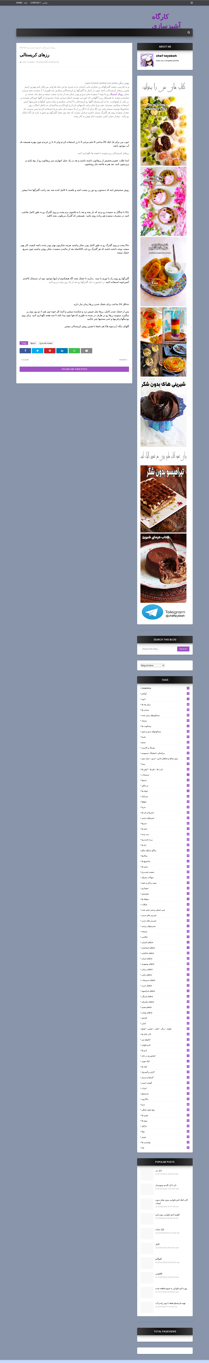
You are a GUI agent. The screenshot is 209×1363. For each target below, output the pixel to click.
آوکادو (165, 693)
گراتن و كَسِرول (165, 1072)
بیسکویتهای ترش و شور (165, 731)
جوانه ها (165, 791)
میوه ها (165, 1120)
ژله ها (165, 845)
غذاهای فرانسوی (165, 991)
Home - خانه (21, 2)
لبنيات (165, 1088)
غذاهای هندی (165, 1007)
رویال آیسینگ (116, 94)
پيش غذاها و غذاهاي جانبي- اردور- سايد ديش (165, 758)
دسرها (165, 823)
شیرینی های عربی (165, 920)
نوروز (165, 1136)
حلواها (165, 801)
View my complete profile (167, 60)
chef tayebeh (28, 62)
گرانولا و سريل (165, 1077)
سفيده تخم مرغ (33, 47)
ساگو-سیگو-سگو (165, 850)
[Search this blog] (158, 649)
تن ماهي (165, 785)
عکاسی (165, 936)
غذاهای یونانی (165, 1012)
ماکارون (165, 1099)
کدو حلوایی (165, 1045)
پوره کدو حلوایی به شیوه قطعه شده (171, 1288)
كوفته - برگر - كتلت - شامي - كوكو (165, 1028)
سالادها (165, 855)
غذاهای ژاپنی (165, 974)
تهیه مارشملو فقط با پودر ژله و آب (170, 1303)
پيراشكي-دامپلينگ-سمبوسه (165, 753)
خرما (165, 807)
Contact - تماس (39, 2)
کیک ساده (159, 1229)
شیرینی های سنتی (165, 915)
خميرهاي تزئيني (165, 818)
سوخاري (165, 888)
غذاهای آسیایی (165, 942)
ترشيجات (165, 774)
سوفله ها (165, 899)
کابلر (157, 1244)
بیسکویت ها (165, 726)
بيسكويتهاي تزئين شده (165, 715)
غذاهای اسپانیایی (165, 947)
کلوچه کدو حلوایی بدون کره (167, 1214)
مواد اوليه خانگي (165, 1109)
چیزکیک (165, 796)
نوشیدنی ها (165, 1142)
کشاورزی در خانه (165, 1055)
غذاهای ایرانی (165, 958)
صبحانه (165, 931)
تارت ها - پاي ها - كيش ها (165, 769)
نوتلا (165, 1131)
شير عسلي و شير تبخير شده (165, 909)
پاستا (165, 736)
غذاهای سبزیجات (165, 980)
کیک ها (165, 1066)
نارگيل (165, 1126)
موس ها (165, 1115)
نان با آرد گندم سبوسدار (166, 1185)
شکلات (165, 904)
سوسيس (165, 893)
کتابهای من (165, 1039)
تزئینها (33, 343)
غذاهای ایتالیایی (165, 953)
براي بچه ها (165, 704)
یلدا (165, 1147)
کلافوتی (158, 1273)
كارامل (165, 1018)
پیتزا (165, 764)
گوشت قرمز (165, 1082)
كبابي (165, 1023)
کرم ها (165, 1050)
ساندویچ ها (165, 861)
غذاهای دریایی (165, 969)
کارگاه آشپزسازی (166, 21)
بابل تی (158, 1170)
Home (22, 47)
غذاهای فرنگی (165, 996)
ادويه (165, 699)
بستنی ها (165, 709)
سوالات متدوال (165, 877)
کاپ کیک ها (165, 1034)
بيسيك (165, 720)
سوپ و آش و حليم (165, 882)
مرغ (165, 1104)
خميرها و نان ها (165, 812)
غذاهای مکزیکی (165, 1001)
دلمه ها (165, 828)
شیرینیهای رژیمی (165, 926)
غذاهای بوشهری (165, 964)
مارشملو (165, 1093)
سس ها (165, 866)
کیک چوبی (165, 1061)
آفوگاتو (158, 1258)
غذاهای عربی (165, 985)
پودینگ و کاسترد (165, 747)
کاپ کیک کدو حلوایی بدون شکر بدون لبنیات (171, 1201)
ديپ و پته (165, 834)
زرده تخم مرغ (165, 839)
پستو (165, 742)
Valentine (165, 688)
